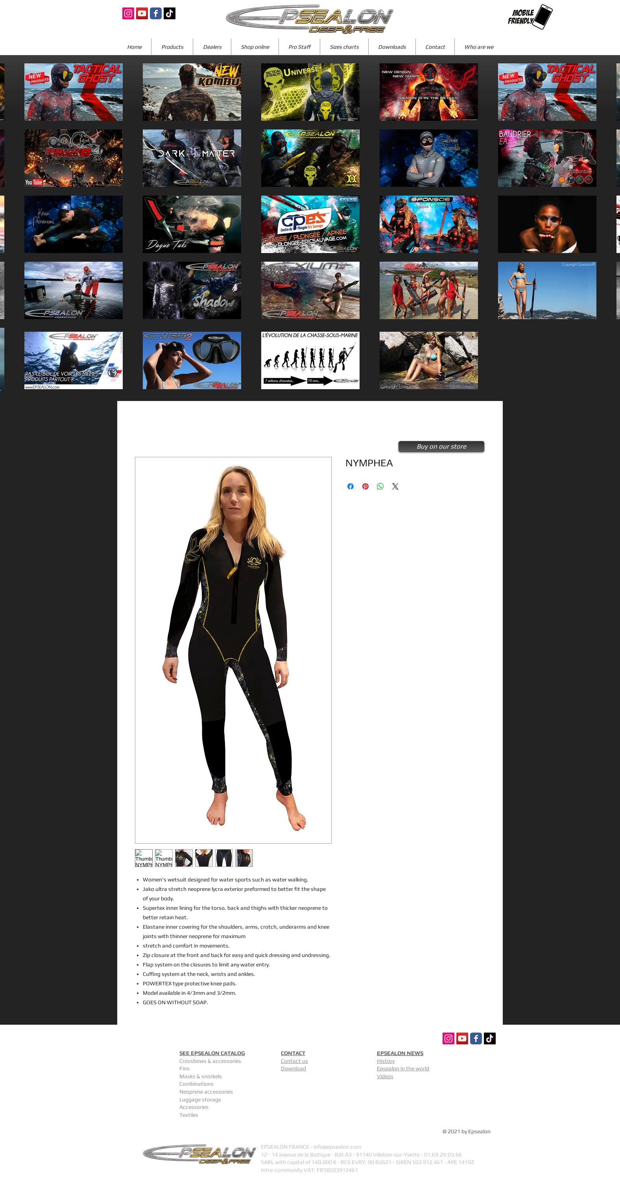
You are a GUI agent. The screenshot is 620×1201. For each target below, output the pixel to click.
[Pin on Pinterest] (365, 486)
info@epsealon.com (337, 1147)
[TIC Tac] (169, 13)
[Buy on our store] (441, 446)
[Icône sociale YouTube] (142, 13)
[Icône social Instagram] (128, 13)
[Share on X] (395, 486)
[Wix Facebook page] (156, 13)
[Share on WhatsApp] (380, 486)
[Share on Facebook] (350, 486)
